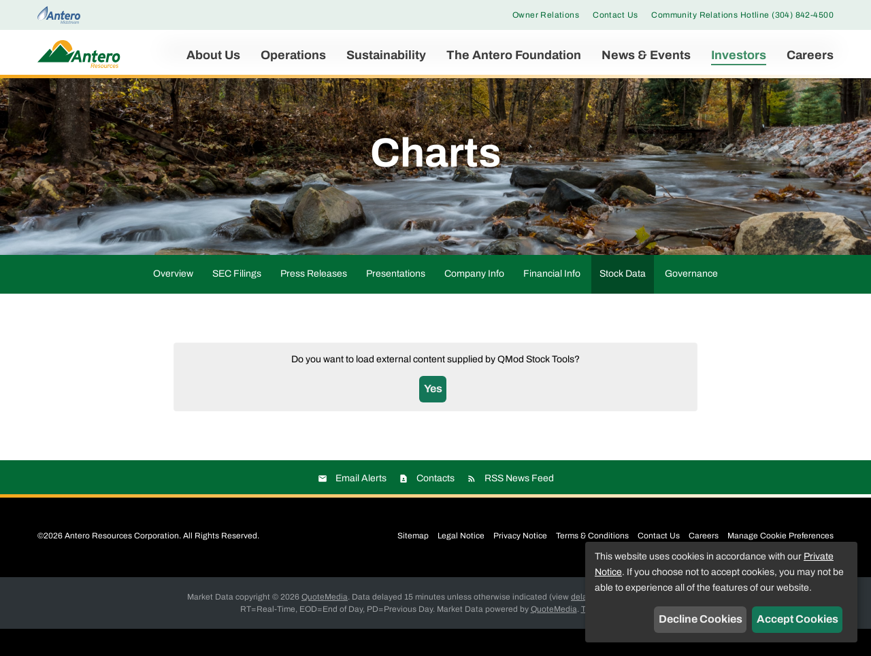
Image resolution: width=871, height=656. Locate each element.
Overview (173, 301)
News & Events (646, 55)
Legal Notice (461, 563)
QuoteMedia (324, 624)
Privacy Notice (520, 563)
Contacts (435, 505)
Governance (691, 301)
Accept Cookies (797, 619)
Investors (738, 55)
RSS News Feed (519, 505)
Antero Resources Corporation (122, 563)
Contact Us (615, 15)
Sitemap (413, 563)
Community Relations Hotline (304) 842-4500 (742, 15)
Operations (293, 55)
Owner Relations (545, 15)
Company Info (474, 301)
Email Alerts (361, 505)
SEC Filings (236, 301)
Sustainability (386, 55)
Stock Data (622, 301)
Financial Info (551, 301)
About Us (213, 55)
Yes (433, 415)
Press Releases (313, 301)
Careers (810, 55)
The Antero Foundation (513, 55)
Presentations (395, 301)
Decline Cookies (700, 619)
